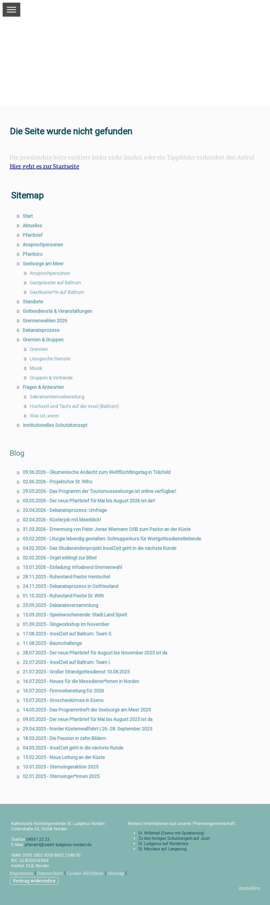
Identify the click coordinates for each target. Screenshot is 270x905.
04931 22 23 (38, 839)
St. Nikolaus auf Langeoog (162, 848)
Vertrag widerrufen (34, 880)
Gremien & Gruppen (43, 339)
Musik (36, 368)
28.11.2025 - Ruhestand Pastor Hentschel (66, 576)
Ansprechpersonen (43, 244)
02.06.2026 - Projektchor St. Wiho (57, 481)
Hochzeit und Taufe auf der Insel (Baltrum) (74, 406)
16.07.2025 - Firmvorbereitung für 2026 (63, 691)
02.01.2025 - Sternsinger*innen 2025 (61, 776)
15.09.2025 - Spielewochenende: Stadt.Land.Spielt (75, 615)
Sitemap (116, 873)
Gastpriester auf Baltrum (55, 282)
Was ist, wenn (44, 415)
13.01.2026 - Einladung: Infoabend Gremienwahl (72, 567)
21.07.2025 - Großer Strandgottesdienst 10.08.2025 (76, 672)
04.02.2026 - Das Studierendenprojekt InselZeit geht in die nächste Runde (99, 548)
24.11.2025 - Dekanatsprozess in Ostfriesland (70, 586)
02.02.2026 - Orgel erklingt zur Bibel (60, 557)
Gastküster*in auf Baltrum (57, 292)
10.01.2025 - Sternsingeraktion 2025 (60, 767)
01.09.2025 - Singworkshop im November (66, 624)
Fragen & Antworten (43, 387)
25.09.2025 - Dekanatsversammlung (60, 605)
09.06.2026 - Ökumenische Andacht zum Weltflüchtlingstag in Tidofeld (96, 472)
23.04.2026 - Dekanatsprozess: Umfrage (65, 510)
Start (28, 216)
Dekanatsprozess (41, 330)
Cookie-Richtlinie (85, 873)
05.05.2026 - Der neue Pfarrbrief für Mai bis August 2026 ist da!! (89, 500)
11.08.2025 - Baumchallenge (52, 643)
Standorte (33, 301)
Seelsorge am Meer (43, 263)
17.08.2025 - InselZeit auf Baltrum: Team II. (67, 634)
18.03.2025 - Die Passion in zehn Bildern (64, 738)
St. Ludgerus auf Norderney (163, 843)
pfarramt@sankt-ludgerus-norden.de (58, 844)
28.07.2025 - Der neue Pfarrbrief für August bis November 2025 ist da (95, 653)
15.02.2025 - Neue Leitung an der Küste (64, 757)
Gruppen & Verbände (51, 377)
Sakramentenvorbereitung (57, 396)
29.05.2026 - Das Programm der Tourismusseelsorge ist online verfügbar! (99, 491)
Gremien (39, 349)
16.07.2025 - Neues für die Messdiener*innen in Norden (81, 681)
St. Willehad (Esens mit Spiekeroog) (171, 833)
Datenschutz (50, 873)
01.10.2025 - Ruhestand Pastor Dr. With (63, 595)
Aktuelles (32, 225)
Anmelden (249, 888)
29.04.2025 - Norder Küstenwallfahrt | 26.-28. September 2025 (87, 729)
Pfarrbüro (32, 254)
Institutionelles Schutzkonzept (55, 425)
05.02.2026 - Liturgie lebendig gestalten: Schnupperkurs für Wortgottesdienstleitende (112, 538)
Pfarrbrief (33, 235)
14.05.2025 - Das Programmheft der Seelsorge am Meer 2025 (87, 710)
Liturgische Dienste (50, 358)
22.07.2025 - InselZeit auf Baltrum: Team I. (67, 662)
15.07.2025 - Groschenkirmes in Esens (63, 700)
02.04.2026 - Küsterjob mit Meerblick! (62, 519)
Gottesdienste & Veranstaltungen (57, 311)
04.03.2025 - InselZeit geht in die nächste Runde (73, 748)
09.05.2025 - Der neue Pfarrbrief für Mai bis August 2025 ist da (87, 719)
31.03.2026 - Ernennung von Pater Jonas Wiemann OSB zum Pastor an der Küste (107, 529)
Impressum (21, 873)
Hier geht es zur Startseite (44, 166)
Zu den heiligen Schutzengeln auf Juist (174, 838)
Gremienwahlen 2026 (45, 320)
